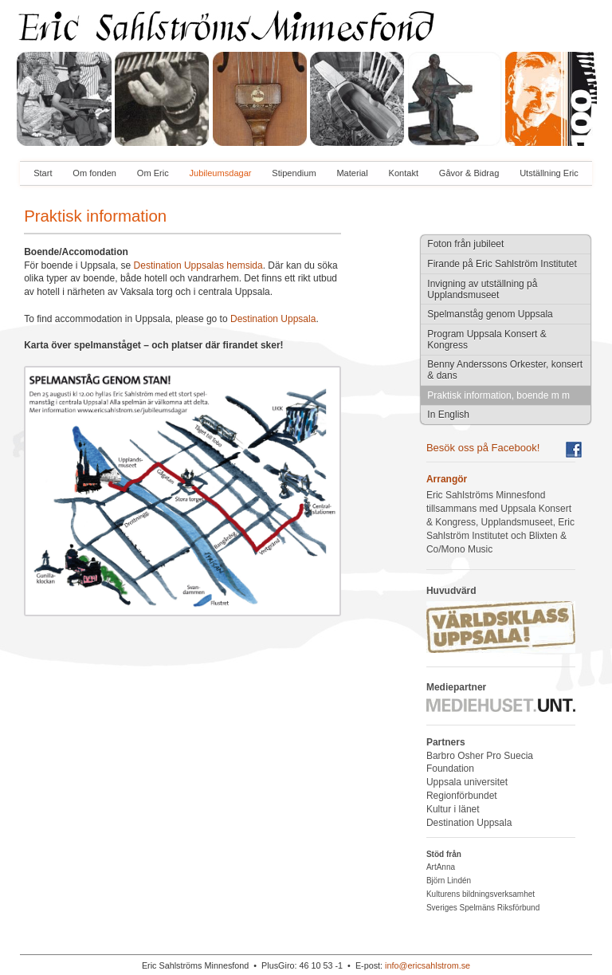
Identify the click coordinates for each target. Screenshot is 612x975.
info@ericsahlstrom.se (427, 965)
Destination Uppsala (273, 318)
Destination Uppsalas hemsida (198, 265)
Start (42, 173)
